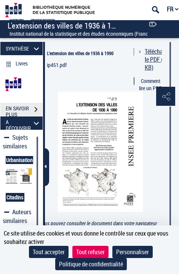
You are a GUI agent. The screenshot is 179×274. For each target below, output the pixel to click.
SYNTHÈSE (23, 48)
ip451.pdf (57, 64)
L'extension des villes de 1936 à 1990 (80, 53)
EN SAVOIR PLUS (24, 110)
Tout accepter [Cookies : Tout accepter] (49, 252)
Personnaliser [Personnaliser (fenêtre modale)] (132, 252)
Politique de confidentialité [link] (91, 264)
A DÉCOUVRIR (23, 123)
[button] (165, 97)
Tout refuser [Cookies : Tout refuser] (90, 252)
